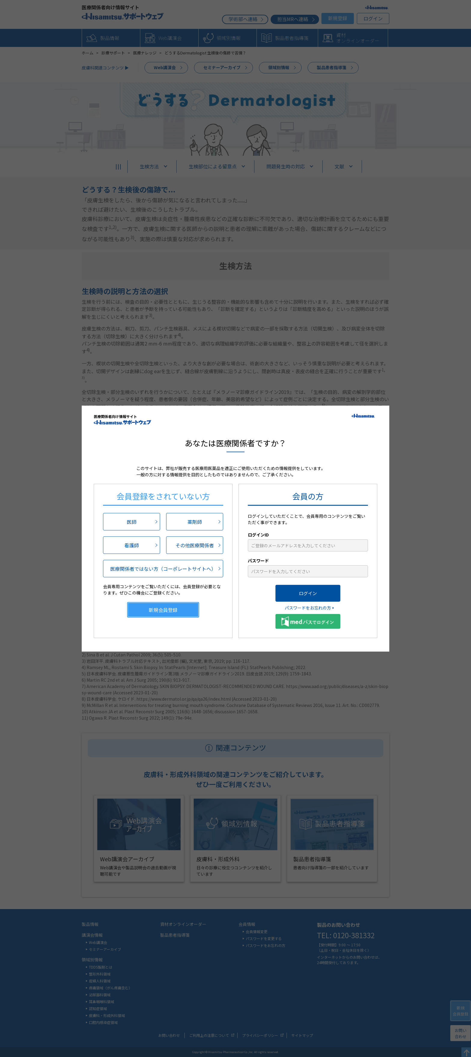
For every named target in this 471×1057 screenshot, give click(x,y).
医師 (131, 521)
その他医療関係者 (194, 545)
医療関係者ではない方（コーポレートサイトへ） (163, 568)
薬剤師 (194, 521)
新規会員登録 (163, 609)
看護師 (131, 545)
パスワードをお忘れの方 (308, 608)
